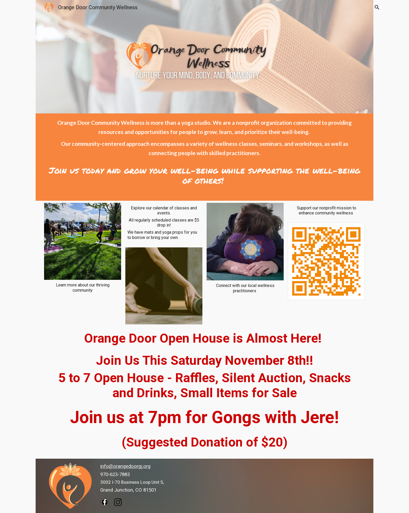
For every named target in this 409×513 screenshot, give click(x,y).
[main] (204, 152)
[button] (376, 7)
